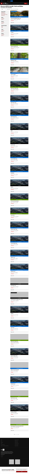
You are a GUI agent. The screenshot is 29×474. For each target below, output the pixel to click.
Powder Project (16, 444)
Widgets (2, 442)
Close (21, 471)
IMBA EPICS (3, 12)
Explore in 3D (12, 22)
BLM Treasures (3, 13)
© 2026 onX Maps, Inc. (12, 465)
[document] (21, 470)
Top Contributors (3, 444)
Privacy (18, 465)
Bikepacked (3, 15)
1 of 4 (14, 434)
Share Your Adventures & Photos (4, 445)
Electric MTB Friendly (4, 14)
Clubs (1, 443)
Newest (2, 19)
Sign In (26, 3)
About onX (2, 455)
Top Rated (2, 18)
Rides (2, 26)
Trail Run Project (17, 443)
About (1, 439)
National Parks (16, 445)
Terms (16, 465)
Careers (2, 456)
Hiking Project (16, 442)
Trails (2, 27)
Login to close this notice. (11, 470)
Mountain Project (17, 439)
